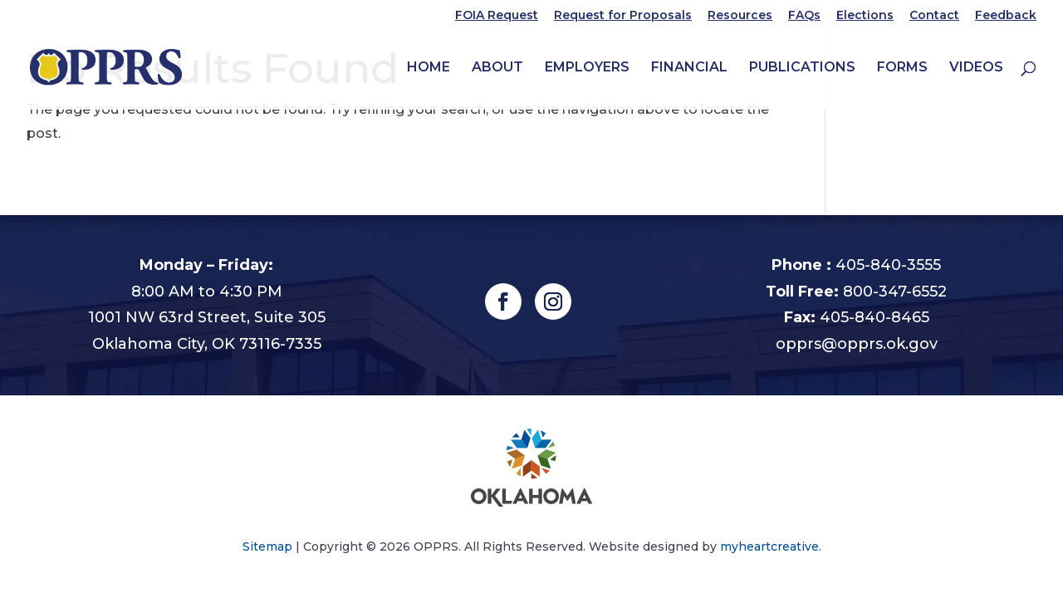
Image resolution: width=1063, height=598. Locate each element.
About (497, 68)
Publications (802, 68)
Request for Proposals (623, 15)
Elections (865, 15)
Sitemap (267, 546)
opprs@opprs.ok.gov (857, 344)
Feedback (1005, 15)
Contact (934, 15)
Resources (740, 15)
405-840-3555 (888, 265)
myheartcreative (769, 546)
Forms (902, 68)
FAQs (804, 15)
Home (428, 68)
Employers (587, 68)
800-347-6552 (895, 291)
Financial (689, 68)
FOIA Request (496, 15)
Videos (976, 68)
